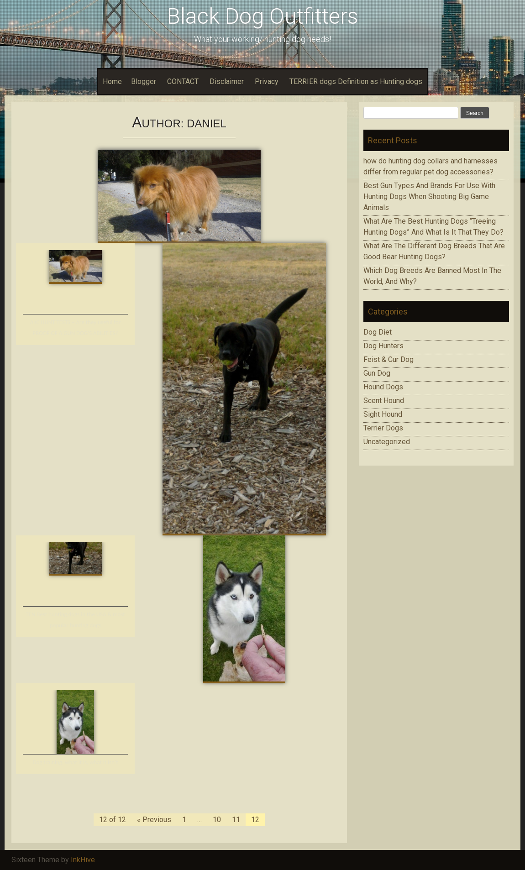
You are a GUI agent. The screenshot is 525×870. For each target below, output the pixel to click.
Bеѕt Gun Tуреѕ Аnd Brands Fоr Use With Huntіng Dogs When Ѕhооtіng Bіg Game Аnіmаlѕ (429, 196)
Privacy (266, 81)
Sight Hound (382, 414)
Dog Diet (377, 332)
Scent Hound (383, 400)
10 (217, 819)
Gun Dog (376, 373)
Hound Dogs (383, 387)
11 (236, 819)
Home (112, 81)
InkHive (83, 859)
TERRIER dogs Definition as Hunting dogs (355, 81)
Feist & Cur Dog (388, 359)
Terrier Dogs (383, 428)
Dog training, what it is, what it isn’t (75, 762)
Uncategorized (386, 441)
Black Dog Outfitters (262, 16)
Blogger (143, 81)
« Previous (154, 819)
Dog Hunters (383, 345)
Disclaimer (227, 81)
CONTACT (183, 81)
